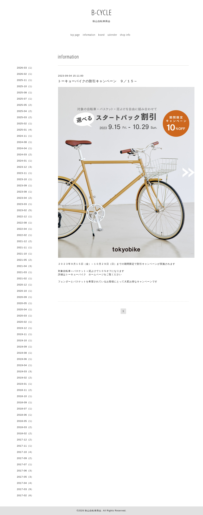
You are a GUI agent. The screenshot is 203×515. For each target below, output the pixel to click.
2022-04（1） (25, 229)
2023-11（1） (25, 173)
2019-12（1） (25, 328)
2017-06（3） (25, 470)
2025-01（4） (25, 129)
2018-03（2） (25, 427)
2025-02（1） (25, 123)
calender (112, 34)
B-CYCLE (105, 12)
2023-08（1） (25, 191)
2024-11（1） (25, 136)
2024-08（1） (25, 142)
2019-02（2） (25, 377)
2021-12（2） (25, 241)
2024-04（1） (25, 148)
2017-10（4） (25, 452)
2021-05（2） (25, 260)
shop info (125, 34)
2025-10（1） (25, 86)
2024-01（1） (25, 160)
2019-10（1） (25, 340)
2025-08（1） (25, 92)
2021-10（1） (25, 253)
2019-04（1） (25, 365)
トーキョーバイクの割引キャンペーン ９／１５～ (97, 81)
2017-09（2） (25, 458)
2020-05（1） (25, 303)
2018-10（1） (25, 396)
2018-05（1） (25, 421)
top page (75, 34)
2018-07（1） (25, 408)
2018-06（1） (25, 414)
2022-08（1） (25, 222)
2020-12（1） (25, 284)
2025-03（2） (25, 117)
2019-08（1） (25, 352)
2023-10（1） (25, 179)
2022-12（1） (25, 216)
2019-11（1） (25, 334)
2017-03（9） (25, 489)
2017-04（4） (25, 483)
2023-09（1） (25, 185)
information (89, 34)
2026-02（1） (25, 74)
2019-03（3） (25, 371)
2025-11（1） (25, 80)
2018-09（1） (25, 402)
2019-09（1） (25, 346)
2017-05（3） (25, 476)
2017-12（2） (25, 439)
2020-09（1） (25, 297)
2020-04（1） (25, 309)
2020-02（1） (25, 321)
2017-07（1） (25, 464)
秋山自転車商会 (93, 510)
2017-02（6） (25, 495)
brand (101, 34)
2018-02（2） (25, 433)
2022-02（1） (25, 235)
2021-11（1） (25, 247)
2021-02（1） (25, 278)
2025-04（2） (25, 111)
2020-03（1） (25, 315)
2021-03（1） (25, 272)
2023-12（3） (25, 167)
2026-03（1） (25, 67)
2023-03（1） (25, 204)
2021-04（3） (25, 266)
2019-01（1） (25, 383)
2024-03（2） (25, 154)
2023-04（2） (25, 198)
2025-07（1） (25, 98)
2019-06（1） (25, 359)
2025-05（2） (25, 105)
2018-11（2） (25, 390)
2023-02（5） (25, 210)
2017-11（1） (25, 445)
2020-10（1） (25, 290)
